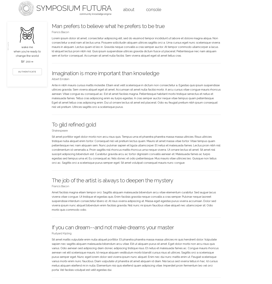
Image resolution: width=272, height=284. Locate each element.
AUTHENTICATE (27, 72)
